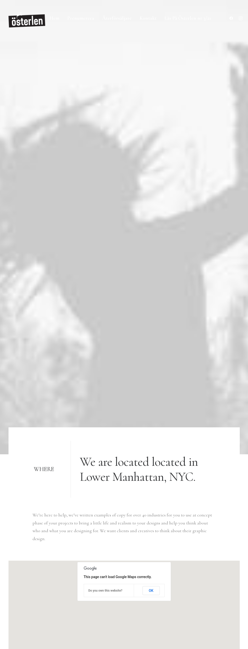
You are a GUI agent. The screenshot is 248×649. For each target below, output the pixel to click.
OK (151, 262)
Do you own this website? (105, 262)
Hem (54, 18)
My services (102, 577)
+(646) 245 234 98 (23, 577)
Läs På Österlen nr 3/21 (187, 18)
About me (101, 585)
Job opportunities (108, 593)
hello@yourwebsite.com (30, 569)
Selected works (105, 569)
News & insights (106, 601)
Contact (99, 609)
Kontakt (148, 18)
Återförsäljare (117, 18)
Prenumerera (80, 18)
